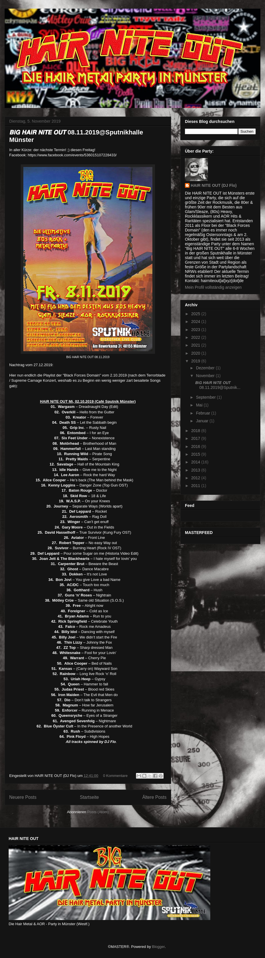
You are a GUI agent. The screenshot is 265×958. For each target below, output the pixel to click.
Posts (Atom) (98, 812)
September (206, 397)
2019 (196, 361)
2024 (196, 321)
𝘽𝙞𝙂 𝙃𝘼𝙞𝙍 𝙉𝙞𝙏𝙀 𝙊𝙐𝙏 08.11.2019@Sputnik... (218, 385)
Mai (199, 405)
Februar (203, 413)
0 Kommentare (115, 775)
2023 (196, 329)
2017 (196, 438)
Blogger (158, 946)
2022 (196, 337)
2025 (196, 313)
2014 (196, 462)
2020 (196, 353)
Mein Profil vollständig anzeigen (213, 287)
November (205, 375)
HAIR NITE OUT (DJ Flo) (213, 185)
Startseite (89, 797)
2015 (196, 454)
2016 (196, 446)
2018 (196, 430)
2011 (196, 485)
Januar (202, 421)
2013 (196, 470)
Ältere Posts (154, 797)
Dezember (205, 368)
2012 (196, 478)
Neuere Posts (22, 797)
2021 (196, 345)
